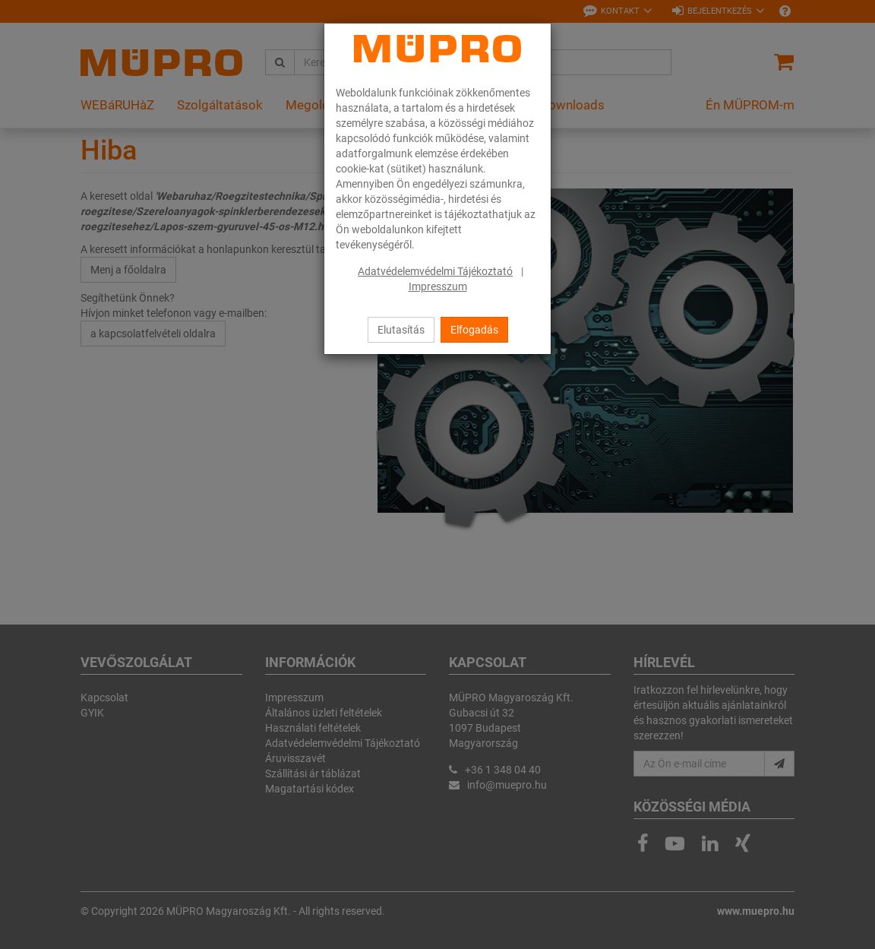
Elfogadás (474, 330)
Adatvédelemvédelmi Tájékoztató (435, 271)
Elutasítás (401, 330)
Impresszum (438, 286)
